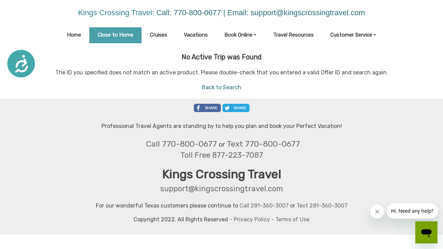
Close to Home (115, 35)
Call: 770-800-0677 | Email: (203, 12)
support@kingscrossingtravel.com (308, 12)
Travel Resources (293, 35)
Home (74, 35)
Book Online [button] (238, 35)
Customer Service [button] (351, 35)
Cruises (158, 35)
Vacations (196, 35)
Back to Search (221, 87)
